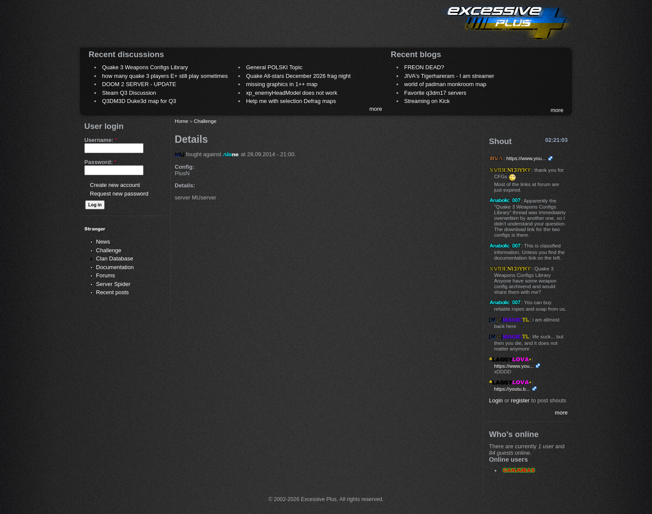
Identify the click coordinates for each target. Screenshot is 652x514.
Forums (105, 275)
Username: (100, 140)
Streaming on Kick (427, 101)
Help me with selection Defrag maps (291, 101)
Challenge (108, 250)
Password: (100, 162)
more (375, 109)
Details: (185, 185)
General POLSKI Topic (274, 67)
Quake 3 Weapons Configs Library (145, 67)
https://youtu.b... (512, 389)
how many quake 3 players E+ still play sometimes (165, 76)
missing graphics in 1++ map (281, 84)
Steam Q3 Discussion (129, 93)
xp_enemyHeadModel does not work (291, 93)
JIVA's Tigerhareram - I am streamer (449, 76)
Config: (184, 167)
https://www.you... (526, 158)
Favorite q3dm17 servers (435, 93)
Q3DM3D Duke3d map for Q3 (139, 101)
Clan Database (114, 258)
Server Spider (113, 284)
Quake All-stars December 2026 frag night (298, 76)
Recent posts (112, 292)
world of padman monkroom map (445, 84)
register (520, 400)
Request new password (119, 193)
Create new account (115, 185)
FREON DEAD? (424, 67)
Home (181, 121)
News (103, 241)
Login (496, 400)
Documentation (115, 267)
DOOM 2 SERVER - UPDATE (139, 84)
